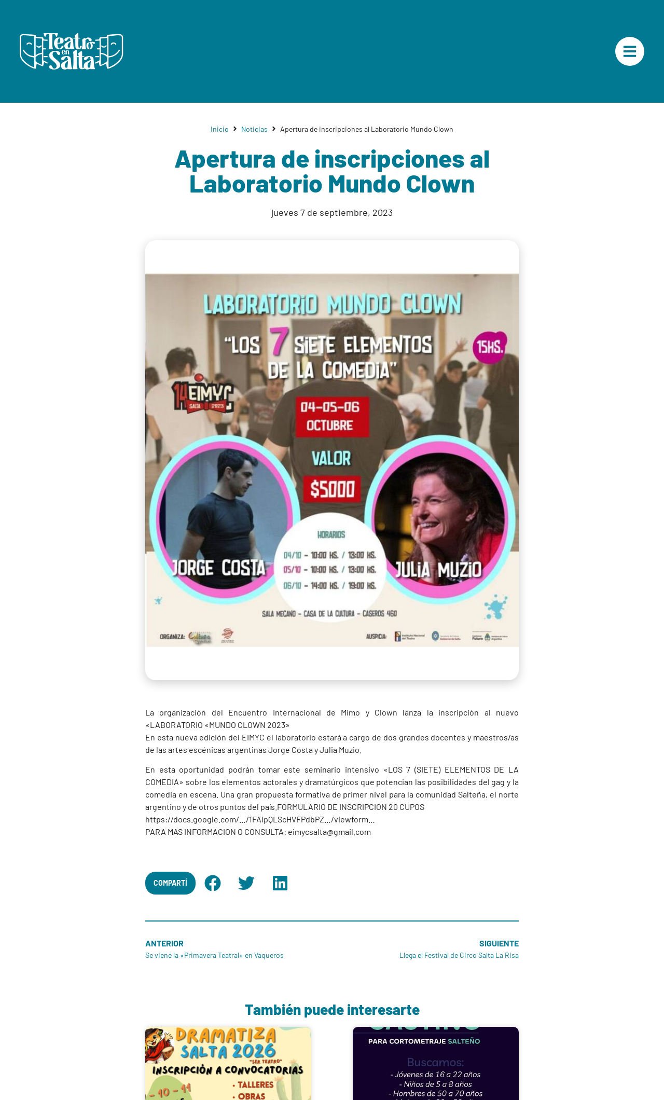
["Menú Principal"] (629, 51)
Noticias (254, 129)
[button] (212, 883)
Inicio (220, 129)
